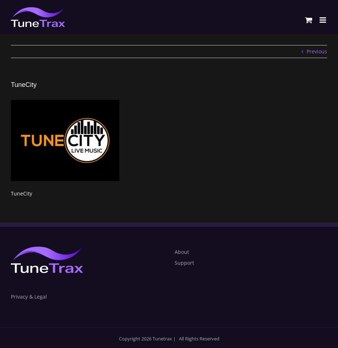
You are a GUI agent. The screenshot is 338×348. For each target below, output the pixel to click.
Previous (317, 51)
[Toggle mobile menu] (323, 20)
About (182, 251)
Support (184, 262)
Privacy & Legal (29, 296)
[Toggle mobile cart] (308, 20)
